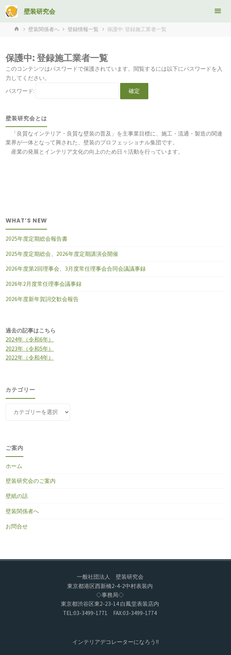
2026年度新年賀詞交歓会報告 (42, 299)
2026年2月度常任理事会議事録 (44, 283)
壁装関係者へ (43, 29)
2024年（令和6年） (30, 339)
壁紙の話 (17, 495)
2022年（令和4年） (30, 357)
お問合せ (17, 526)
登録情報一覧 (83, 29)
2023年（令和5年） (30, 348)
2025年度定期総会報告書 (36, 238)
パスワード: (62, 90)
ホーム (14, 465)
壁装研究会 (39, 11)
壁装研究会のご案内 (31, 480)
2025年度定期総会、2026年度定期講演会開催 (62, 253)
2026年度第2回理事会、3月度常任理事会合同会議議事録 (76, 268)
